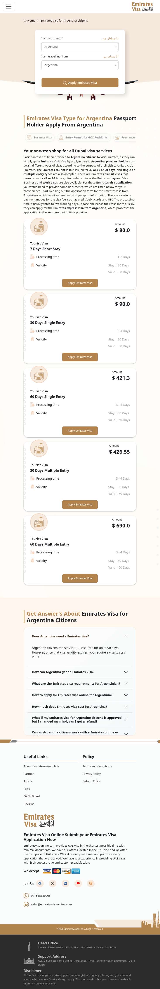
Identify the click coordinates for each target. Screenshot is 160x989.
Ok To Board (32, 796)
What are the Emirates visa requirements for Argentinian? (76, 683)
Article (28, 781)
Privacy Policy (92, 774)
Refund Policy (92, 781)
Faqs (27, 789)
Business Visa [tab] (39, 137)
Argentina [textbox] (51, 47)
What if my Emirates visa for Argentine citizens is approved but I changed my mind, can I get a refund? (77, 719)
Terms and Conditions (97, 766)
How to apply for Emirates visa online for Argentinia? (72, 695)
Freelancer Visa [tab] (128, 137)
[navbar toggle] (9, 6)
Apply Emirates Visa (80, 83)
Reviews (29, 804)
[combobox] (80, 46)
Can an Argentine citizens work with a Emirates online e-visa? (75, 734)
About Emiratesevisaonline (41, 766)
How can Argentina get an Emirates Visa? (63, 672)
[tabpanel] (80, 402)
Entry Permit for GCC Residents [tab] (83, 137)
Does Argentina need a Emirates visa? (60, 636)
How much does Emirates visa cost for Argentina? (69, 706)
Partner (29, 774)
